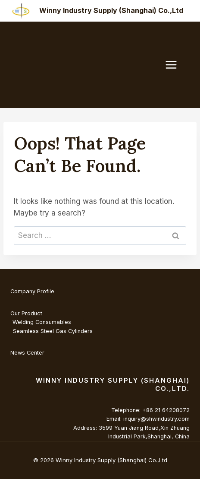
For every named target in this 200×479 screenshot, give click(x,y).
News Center (27, 352)
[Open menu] (175, 64)
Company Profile (32, 291)
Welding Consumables (41, 322)
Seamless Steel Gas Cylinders (53, 331)
